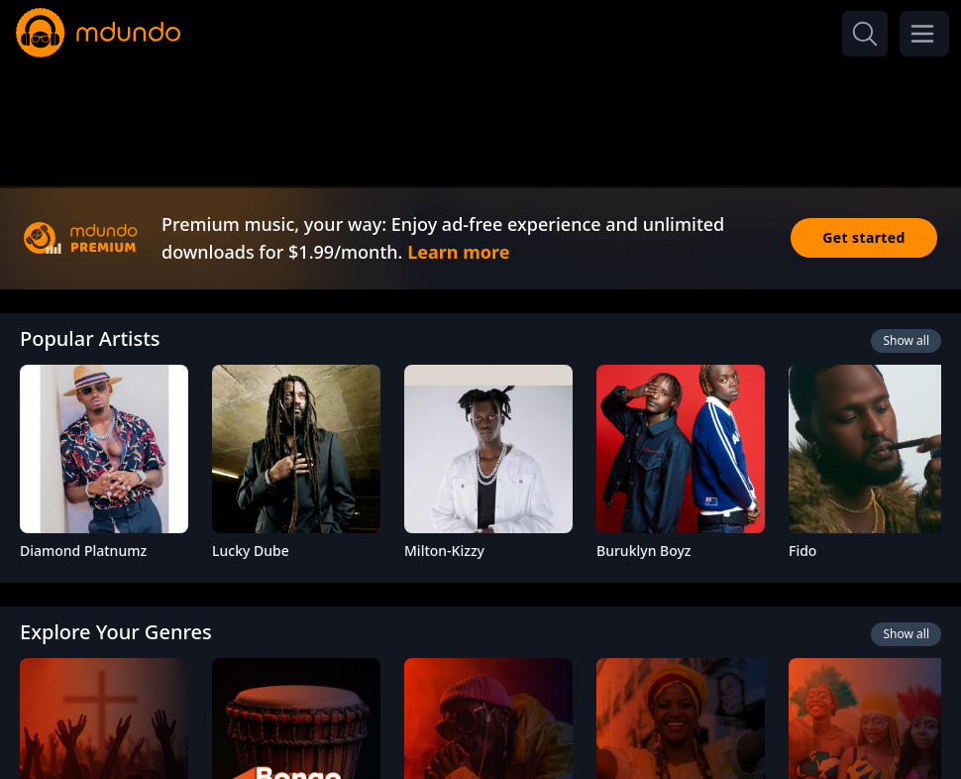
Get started (864, 237)
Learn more (458, 252)
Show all (906, 340)
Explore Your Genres (116, 631)
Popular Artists (90, 338)
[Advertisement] (480, 117)
